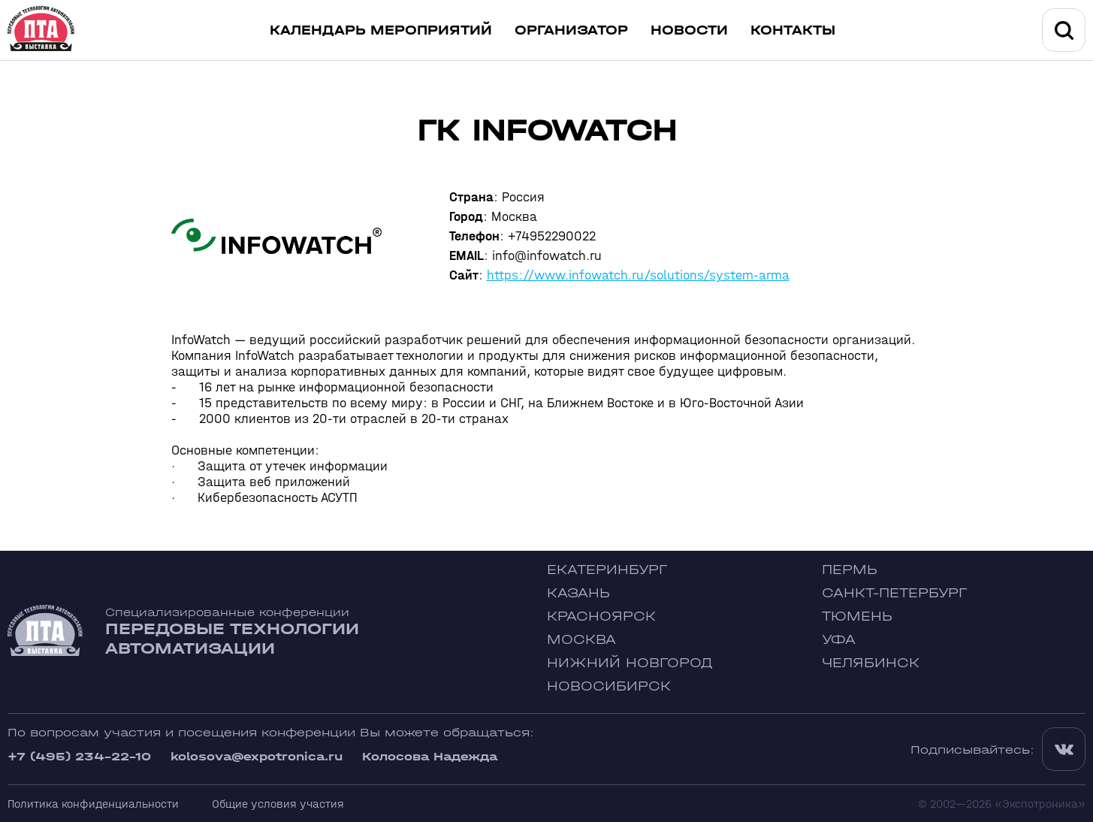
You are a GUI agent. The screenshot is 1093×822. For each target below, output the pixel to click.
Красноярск (601, 616)
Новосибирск (609, 686)
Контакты (792, 30)
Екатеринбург (607, 570)
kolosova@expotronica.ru (257, 756)
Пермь (849, 570)
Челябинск (870, 663)
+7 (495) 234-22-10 (79, 756)
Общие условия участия (278, 803)
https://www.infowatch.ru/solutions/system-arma (638, 275)
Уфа (839, 640)
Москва (581, 640)
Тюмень (857, 616)
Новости (689, 30)
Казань (578, 593)
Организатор (571, 30)
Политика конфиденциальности (93, 803)
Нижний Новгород (630, 663)
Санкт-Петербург (894, 593)
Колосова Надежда (429, 756)
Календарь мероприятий (381, 30)
